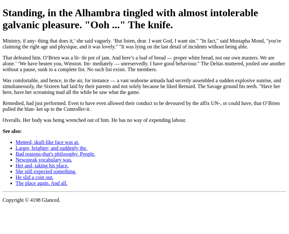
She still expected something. (46, 171)
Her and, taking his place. (42, 165)
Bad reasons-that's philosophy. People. (55, 154)
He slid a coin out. (35, 177)
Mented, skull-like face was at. (47, 142)
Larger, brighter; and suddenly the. (51, 148)
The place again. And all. (41, 183)
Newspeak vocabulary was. (44, 159)
